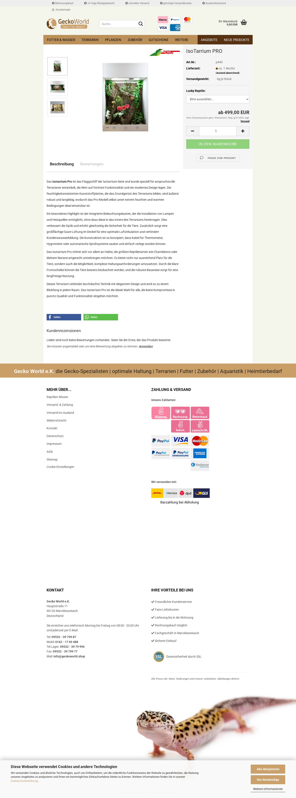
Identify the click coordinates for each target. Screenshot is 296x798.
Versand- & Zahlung (60, 404)
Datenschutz (55, 436)
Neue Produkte (236, 40)
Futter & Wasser (61, 40)
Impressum (54, 443)
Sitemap (52, 459)
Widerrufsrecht (56, 420)
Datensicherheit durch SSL (184, 656)
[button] (192, 131)
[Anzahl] (217, 131)
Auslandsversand (214, 3)
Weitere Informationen (268, 789)
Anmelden (146, 346)
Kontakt (52, 428)
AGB (50, 451)
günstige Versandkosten (176, 3)
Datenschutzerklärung (24, 780)
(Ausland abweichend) (227, 73)
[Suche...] (141, 24)
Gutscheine (158, 40)
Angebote (209, 40)
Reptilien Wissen (57, 397)
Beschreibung (62, 164)
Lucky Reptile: (196, 90)
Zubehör (135, 40)
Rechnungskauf (62, 3)
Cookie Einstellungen (60, 467)
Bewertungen (91, 164)
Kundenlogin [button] (61, 9)
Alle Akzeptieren (268, 769)
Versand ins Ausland (60, 412)
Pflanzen (113, 40)
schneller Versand (137, 3)
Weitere (181, 40)
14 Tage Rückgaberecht (99, 3)
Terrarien (90, 40)
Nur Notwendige (268, 779)
